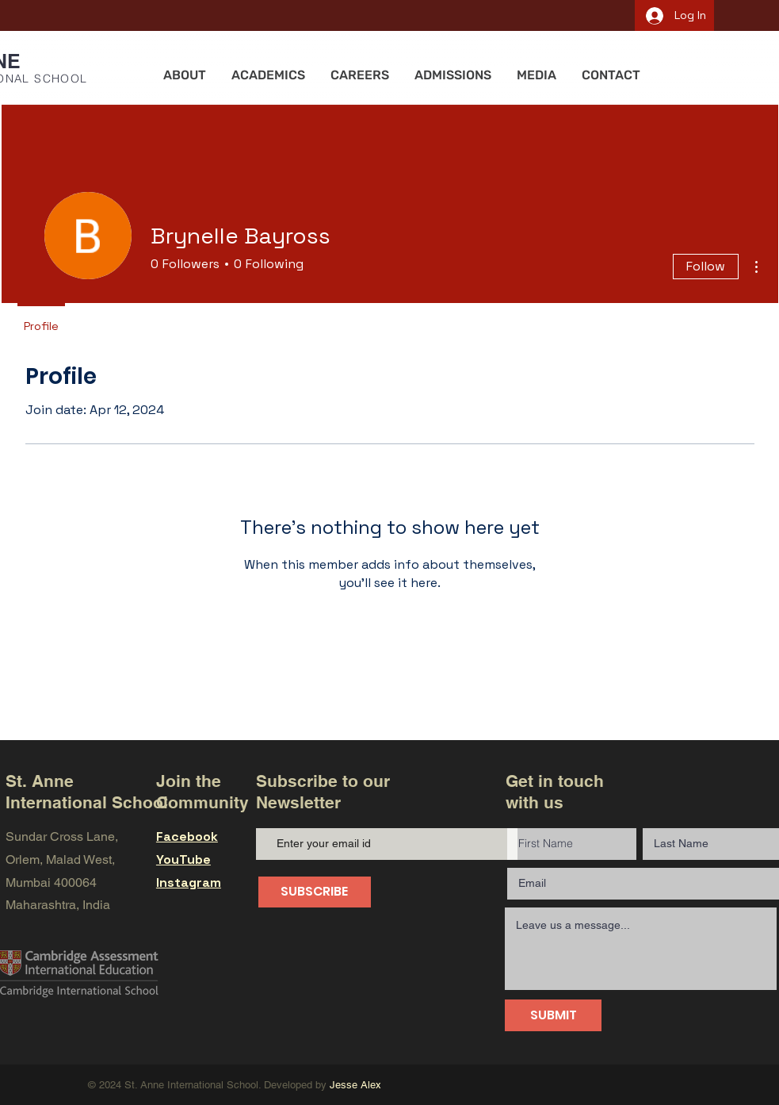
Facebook (187, 836)
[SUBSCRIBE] (314, 892)
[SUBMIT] (553, 1015)
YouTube (183, 859)
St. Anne (40, 781)
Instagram (188, 882)
